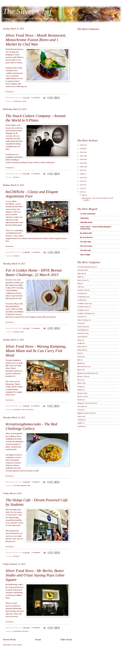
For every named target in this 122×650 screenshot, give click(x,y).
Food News (17, 101)
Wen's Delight (85, 255)
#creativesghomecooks (21, 485)
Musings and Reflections (86, 373)
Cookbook (81, 300)
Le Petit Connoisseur (87, 214)
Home (38, 639)
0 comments (35, 98)
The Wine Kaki (85, 250)
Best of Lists (81, 280)
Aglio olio (80, 273)
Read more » (10, 92)
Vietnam (80, 420)
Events (79, 323)
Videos (79, 416)
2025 (82, 188)
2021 (82, 178)
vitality (79, 423)
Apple (79, 277)
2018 (82, 174)
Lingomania (84, 218)
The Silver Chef (27, 11)
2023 (82, 185)
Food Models (82, 330)
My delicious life (86, 233)
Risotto (79, 400)
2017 (82, 170)
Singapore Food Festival (86, 403)
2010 (82, 145)
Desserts (80, 317)
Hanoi (79, 340)
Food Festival (82, 327)
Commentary (82, 297)
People (79, 386)
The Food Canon (86, 246)
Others (79, 383)
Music (79, 370)
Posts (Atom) (17, 645)
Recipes (80, 393)
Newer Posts (9, 639)
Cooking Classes (83, 303)
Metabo (80, 363)
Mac (78, 360)
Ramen (79, 390)
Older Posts (66, 639)
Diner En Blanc (83, 320)
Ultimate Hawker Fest (85, 413)
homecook (81, 346)
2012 (82, 152)
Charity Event (18, 332)
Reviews (16, 177)
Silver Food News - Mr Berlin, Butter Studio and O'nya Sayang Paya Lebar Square (35, 575)
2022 (82, 181)
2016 (82, 167)
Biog (79, 283)
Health (79, 343)
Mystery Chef (82, 376)
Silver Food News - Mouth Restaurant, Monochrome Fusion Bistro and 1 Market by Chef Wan (36, 39)
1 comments (36, 482)
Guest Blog (81, 337)
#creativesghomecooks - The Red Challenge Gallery (31, 426)
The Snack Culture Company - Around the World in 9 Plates (35, 118)
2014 (82, 159)
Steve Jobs (81, 406)
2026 (82, 192)
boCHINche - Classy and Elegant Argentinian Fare (32, 193)
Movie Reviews (82, 366)
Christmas (81, 293)
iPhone (79, 357)
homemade (81, 350)
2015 (82, 163)
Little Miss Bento (86, 222)
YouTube (80, 426)
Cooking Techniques (84, 313)
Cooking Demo (82, 307)
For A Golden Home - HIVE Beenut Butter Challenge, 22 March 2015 (34, 272)
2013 (82, 156)
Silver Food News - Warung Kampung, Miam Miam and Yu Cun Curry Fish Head (36, 350)
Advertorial (81, 270)
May (83, 195)
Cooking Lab (82, 310)
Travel (79, 410)
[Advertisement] (86, 95)
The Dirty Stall (85, 242)
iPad (79, 353)
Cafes (79, 287)
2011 (81, 148)
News (24, 101)
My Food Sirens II (86, 237)
